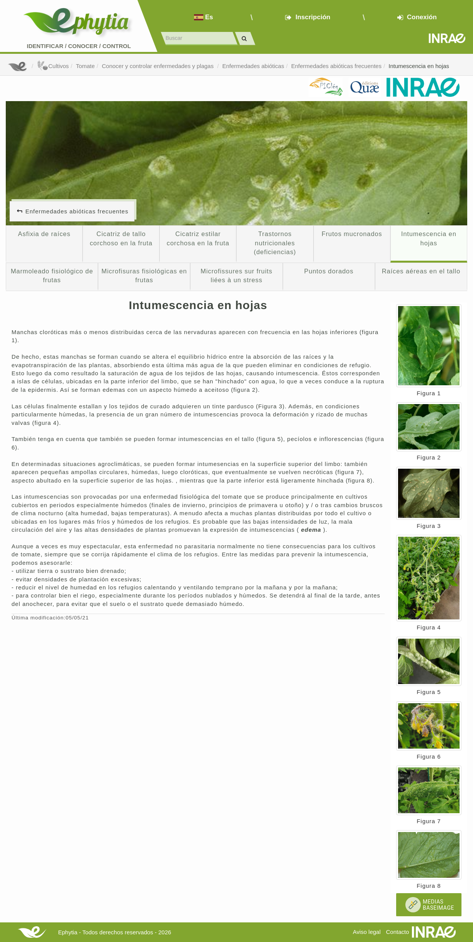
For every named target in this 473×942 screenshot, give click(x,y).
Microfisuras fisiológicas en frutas (144, 276)
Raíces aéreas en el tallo (421, 271)
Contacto (397, 932)
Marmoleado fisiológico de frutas (52, 276)
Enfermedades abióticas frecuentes (336, 66)
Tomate (85, 66)
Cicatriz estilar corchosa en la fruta (198, 238)
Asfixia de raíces (44, 233)
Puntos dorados (329, 271)
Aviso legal (366, 932)
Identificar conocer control (79, 46)
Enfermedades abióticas (253, 66)
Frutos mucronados (352, 233)
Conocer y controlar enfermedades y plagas (158, 66)
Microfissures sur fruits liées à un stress (236, 276)
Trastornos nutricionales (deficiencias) (275, 242)
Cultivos (53, 66)
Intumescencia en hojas (418, 66)
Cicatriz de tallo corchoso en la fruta (121, 238)
